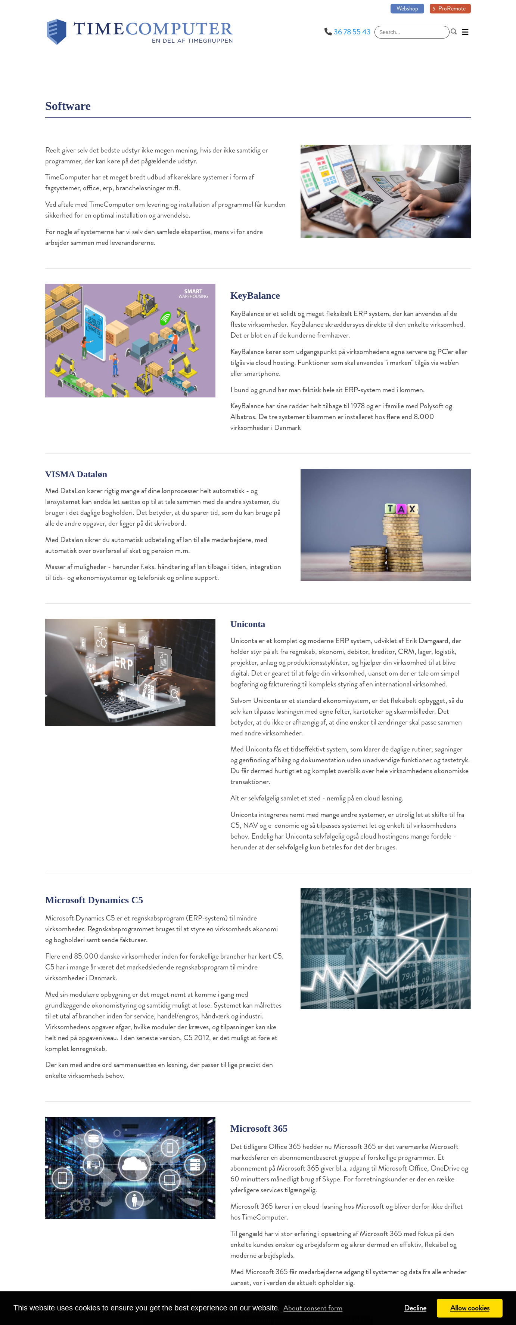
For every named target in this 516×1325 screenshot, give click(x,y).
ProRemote (452, 8)
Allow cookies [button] (469, 1308)
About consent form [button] (312, 1308)
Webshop (407, 8)
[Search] (412, 32)
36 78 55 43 (352, 32)
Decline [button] (415, 1308)
